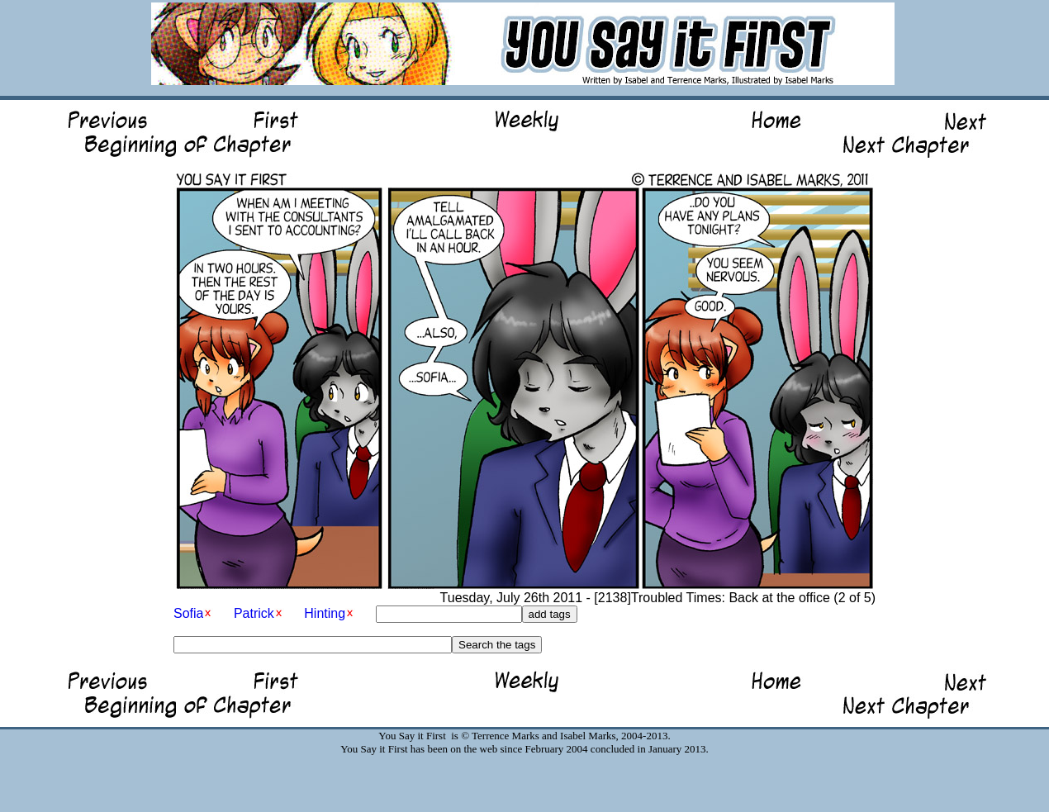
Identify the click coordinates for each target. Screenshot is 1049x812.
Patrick (254, 613)
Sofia (188, 613)
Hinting (324, 613)
